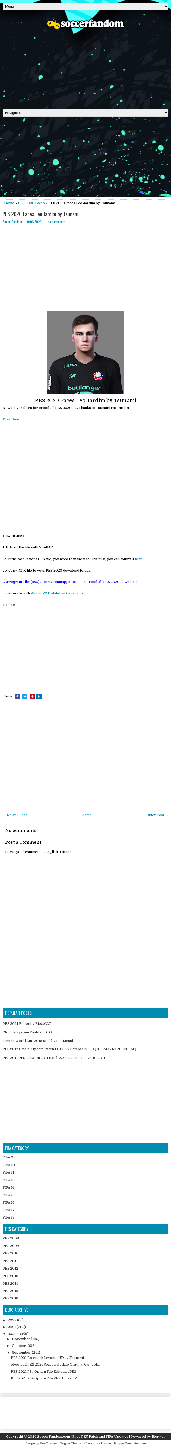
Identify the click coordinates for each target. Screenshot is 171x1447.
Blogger (158, 1436)
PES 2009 (11, 1246)
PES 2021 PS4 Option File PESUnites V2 (44, 1378)
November (21, 1339)
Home (9, 203)
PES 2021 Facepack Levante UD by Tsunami (47, 1358)
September (22, 1352)
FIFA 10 (9, 1165)
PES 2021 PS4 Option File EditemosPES (43, 1371)
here (139, 559)
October (19, 1346)
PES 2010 (10, 1253)
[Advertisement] (85, 67)
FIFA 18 (9, 1217)
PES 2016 (10, 1298)
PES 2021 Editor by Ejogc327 (27, 1024)
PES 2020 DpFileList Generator (57, 593)
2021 (12, 1327)
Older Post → (157, 815)
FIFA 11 (8, 1172)
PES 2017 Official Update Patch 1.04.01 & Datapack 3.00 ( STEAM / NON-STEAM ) (69, 1049)
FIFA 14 (8, 1187)
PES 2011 (10, 1261)
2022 (12, 1320)
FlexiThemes (48, 1443)
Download (11, 419)
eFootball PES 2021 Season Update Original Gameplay (56, 1364)
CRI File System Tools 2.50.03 (27, 1032)
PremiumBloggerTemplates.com (123, 1443)
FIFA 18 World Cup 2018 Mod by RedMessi (38, 1041)
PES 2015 (10, 1291)
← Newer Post (15, 815)
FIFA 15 (9, 1195)
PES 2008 (11, 1238)
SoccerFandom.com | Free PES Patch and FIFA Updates (82, 1436)
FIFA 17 (9, 1210)
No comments (56, 221)
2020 (12, 1334)
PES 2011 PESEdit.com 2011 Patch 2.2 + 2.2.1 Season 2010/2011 (54, 1058)
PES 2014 (10, 1283)
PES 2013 (10, 1276)
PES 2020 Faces (31, 203)
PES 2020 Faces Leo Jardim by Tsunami (41, 214)
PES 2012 (10, 1268)
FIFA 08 (9, 1157)
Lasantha (92, 1443)
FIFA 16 (9, 1203)
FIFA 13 (9, 1180)
